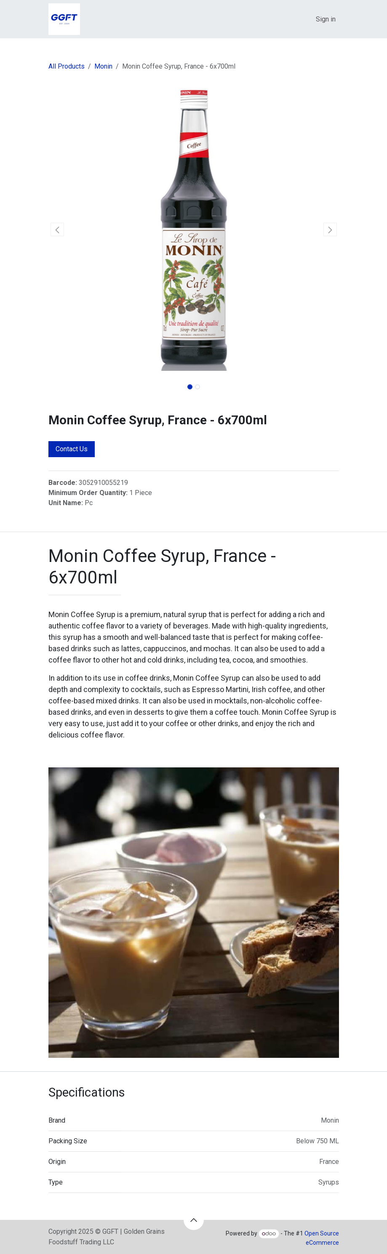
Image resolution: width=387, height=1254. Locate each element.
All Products (66, 66)
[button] (57, 229)
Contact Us (72, 449)
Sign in (326, 19)
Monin (103, 66)
